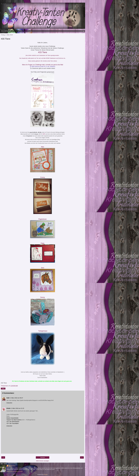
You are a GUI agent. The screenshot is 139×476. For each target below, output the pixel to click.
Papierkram (42, 219)
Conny (42, 177)
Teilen (3, 388)
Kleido (8, 408)
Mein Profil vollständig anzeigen (15, 471)
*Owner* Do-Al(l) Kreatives (14, 419)
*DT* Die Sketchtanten (12, 421)
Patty (42, 243)
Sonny (42, 297)
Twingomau (42, 331)
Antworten (9, 403)
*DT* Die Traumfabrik (12, 423)
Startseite (42, 457)
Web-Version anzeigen (42, 461)
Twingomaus (11, 465)
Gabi (7, 398)
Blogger (46, 474)
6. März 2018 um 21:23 (17, 408)
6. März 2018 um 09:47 (16, 398)
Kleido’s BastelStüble (12, 418)
